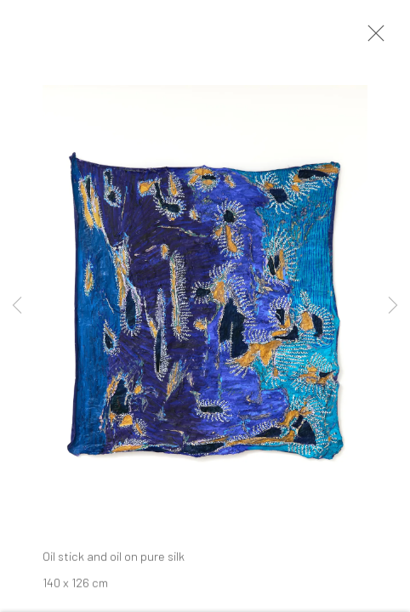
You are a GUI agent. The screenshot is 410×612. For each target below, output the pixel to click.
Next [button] (393, 306)
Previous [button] (17, 306)
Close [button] (371, 38)
